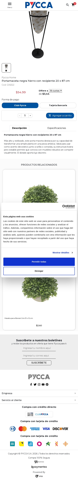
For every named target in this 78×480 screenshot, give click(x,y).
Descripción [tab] (19, 128)
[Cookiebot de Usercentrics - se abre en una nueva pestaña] (62, 206)
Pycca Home (9, 77)
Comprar (60, 115)
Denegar (39, 271)
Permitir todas (39, 261)
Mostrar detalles (61, 252)
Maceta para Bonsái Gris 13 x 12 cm (19, 318)
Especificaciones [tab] (56, 128)
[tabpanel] (39, 143)
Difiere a (43, 90)
